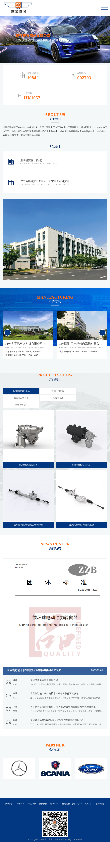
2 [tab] (104, 39)
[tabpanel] (55, 37)
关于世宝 (20, 797)
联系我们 (100, 797)
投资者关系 (77, 797)
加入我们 (89, 797)
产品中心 (32, 797)
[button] (102, 332)
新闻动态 (66, 797)
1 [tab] (104, 34)
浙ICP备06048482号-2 (46, 836)
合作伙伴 (43, 797)
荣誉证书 (54, 797)
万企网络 (70, 836)
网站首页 (9, 797)
